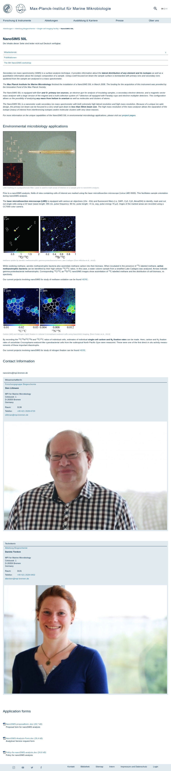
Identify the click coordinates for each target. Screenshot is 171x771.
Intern (112, 767)
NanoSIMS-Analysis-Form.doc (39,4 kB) (24, 738)
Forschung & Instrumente (17, 20)
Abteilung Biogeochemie (16, 548)
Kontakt (71, 767)
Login (155, 767)
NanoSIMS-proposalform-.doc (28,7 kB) (24, 724)
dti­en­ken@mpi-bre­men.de (17, 579)
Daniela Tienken (13, 552)
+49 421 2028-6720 (26, 411)
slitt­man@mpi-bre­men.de (16, 415)
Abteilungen (51, 20)
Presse (119, 20)
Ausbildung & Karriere (85, 20)
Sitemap (99, 767)
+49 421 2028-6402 (26, 575)
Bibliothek (85, 767)
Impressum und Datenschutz (134, 767)
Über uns (154, 20)
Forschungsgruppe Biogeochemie (20, 384)
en (166, 8)
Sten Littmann (12, 388)
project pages (129, 115)
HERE (85, 279)
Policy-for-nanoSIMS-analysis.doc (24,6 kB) (26, 752)
